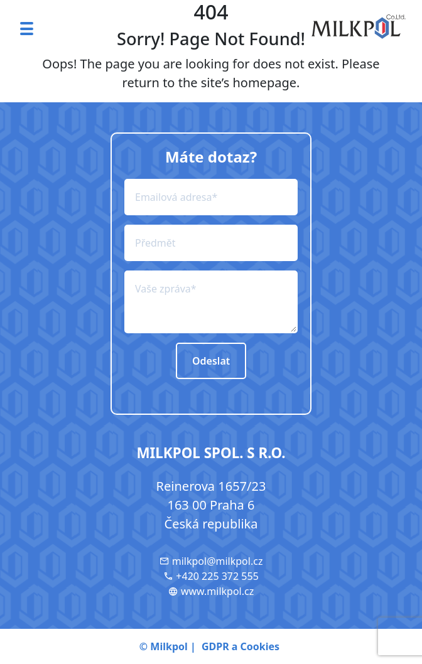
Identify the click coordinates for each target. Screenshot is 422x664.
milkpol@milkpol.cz (211, 561)
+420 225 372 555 (211, 576)
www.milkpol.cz (211, 591)
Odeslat (211, 361)
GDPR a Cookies (240, 646)
